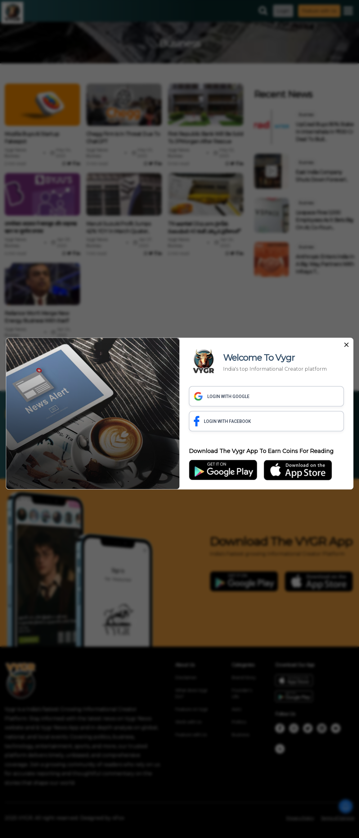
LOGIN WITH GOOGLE (221, 396)
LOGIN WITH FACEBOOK (222, 421)
